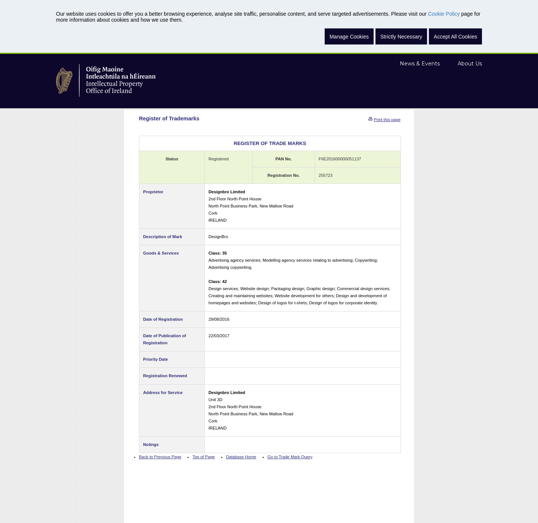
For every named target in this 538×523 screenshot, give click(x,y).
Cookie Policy (444, 14)
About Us (470, 63)
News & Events (420, 63)
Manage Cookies (349, 37)
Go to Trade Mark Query (290, 457)
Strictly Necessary (401, 37)
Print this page (387, 119)
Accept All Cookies (455, 37)
